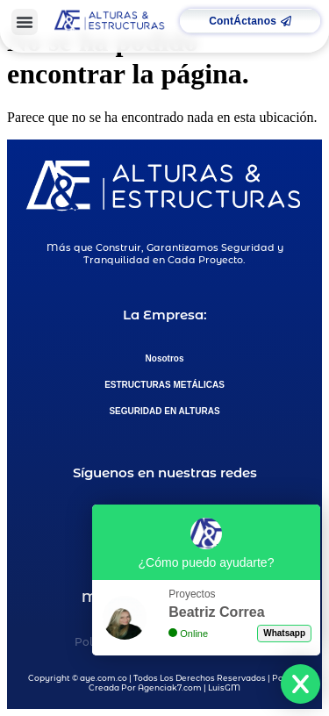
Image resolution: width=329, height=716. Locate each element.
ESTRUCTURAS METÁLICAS (164, 385)
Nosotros (165, 358)
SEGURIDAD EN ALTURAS (164, 411)
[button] (24, 22)
